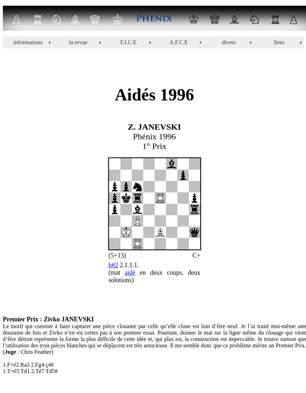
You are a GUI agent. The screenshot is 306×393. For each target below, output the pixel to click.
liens (279, 42)
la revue (78, 42)
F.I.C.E (128, 42)
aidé (130, 272)
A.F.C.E (179, 42)
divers (229, 42)
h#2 (113, 265)
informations (28, 42)
